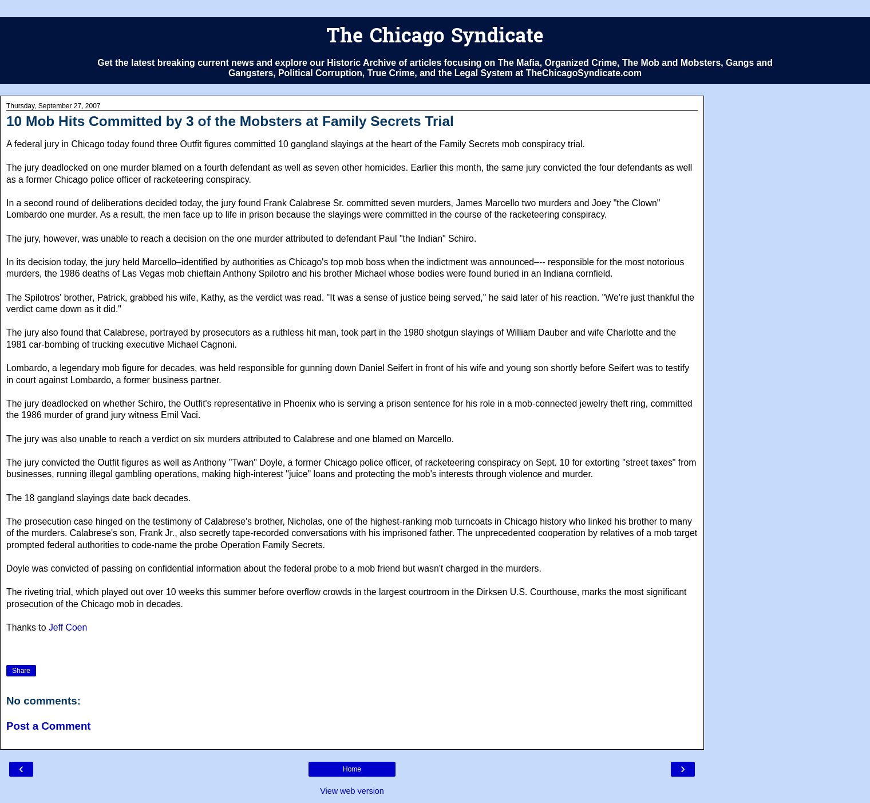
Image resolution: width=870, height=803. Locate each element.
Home (352, 769)
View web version (352, 791)
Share (21, 671)
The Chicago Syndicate (434, 37)
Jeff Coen (68, 627)
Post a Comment (48, 726)
